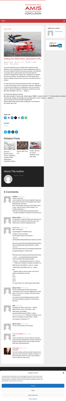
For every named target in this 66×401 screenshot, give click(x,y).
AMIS (9, 29)
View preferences (33, 395)
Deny (32, 390)
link (5, 85)
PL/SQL (6, 64)
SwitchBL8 (15, 348)
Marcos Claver (9, 62)
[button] (63, 373)
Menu (3, 21)
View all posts (58, 31)
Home (5, 29)
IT (31, 62)
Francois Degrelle (17, 334)
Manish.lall (15, 227)
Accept (33, 385)
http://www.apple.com (18, 315)
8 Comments (15, 64)
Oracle (34, 62)
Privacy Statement (33, 398)
